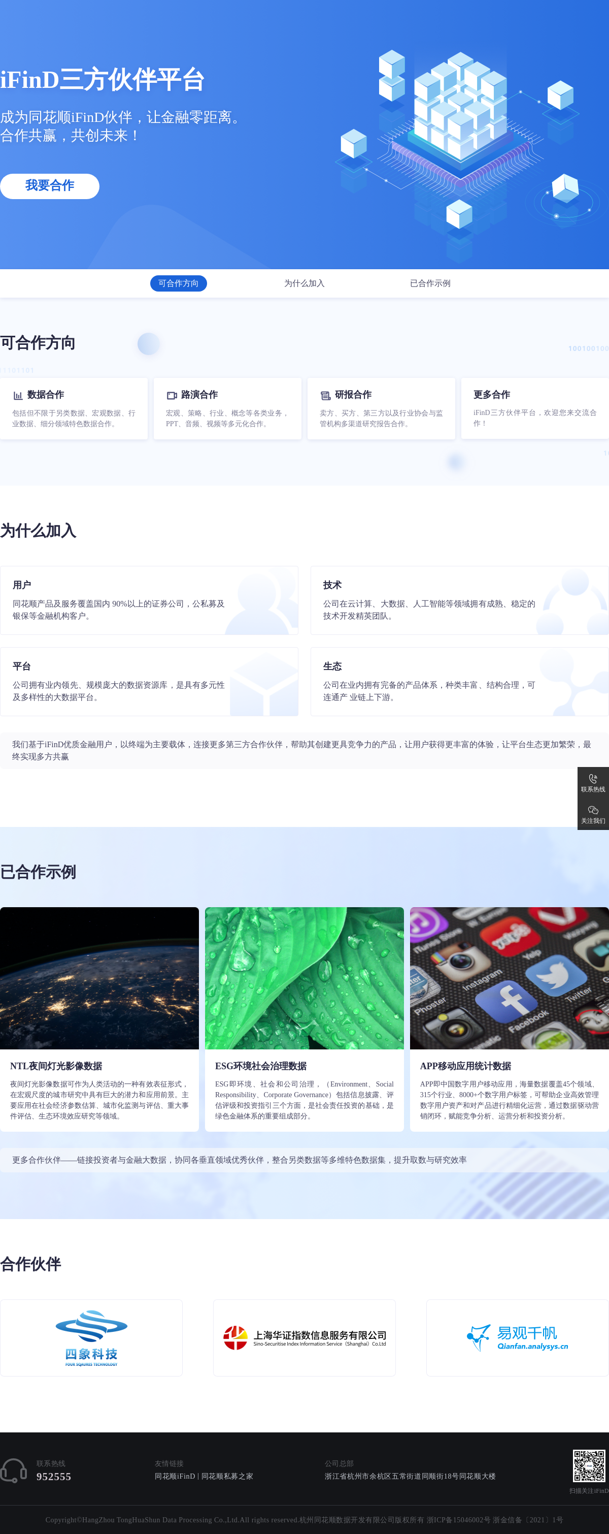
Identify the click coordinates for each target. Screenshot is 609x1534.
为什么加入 (304, 283)
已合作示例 (430, 283)
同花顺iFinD (175, 1476)
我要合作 (49, 185)
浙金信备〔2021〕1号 (528, 1520)
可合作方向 (178, 283)
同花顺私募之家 (227, 1476)
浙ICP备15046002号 (459, 1520)
